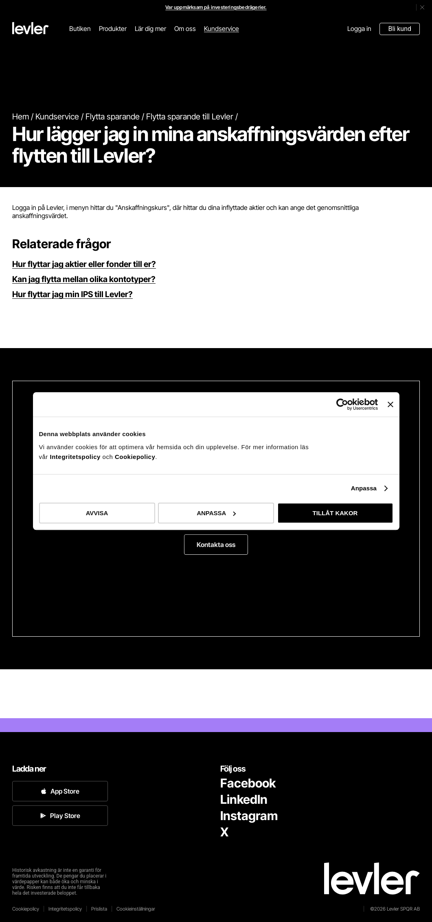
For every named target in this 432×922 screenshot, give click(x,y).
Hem (20, 116)
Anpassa (364, 488)
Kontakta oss (216, 544)
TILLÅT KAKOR (335, 513)
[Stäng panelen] (390, 404)
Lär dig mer (150, 28)
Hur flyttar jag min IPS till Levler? (72, 294)
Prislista (99, 909)
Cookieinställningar (135, 909)
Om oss (185, 28)
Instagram (249, 815)
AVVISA (97, 513)
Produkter (113, 28)
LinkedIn (244, 799)
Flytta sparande (113, 116)
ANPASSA (216, 513)
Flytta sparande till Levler (189, 116)
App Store (60, 791)
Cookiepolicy (135, 456)
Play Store (60, 816)
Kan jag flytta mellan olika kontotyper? (84, 279)
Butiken (80, 28)
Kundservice (221, 28)
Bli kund (399, 29)
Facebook (248, 783)
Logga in (359, 28)
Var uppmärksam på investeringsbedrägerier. (215, 7)
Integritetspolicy (76, 456)
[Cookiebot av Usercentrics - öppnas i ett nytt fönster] (342, 404)
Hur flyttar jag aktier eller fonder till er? (84, 264)
